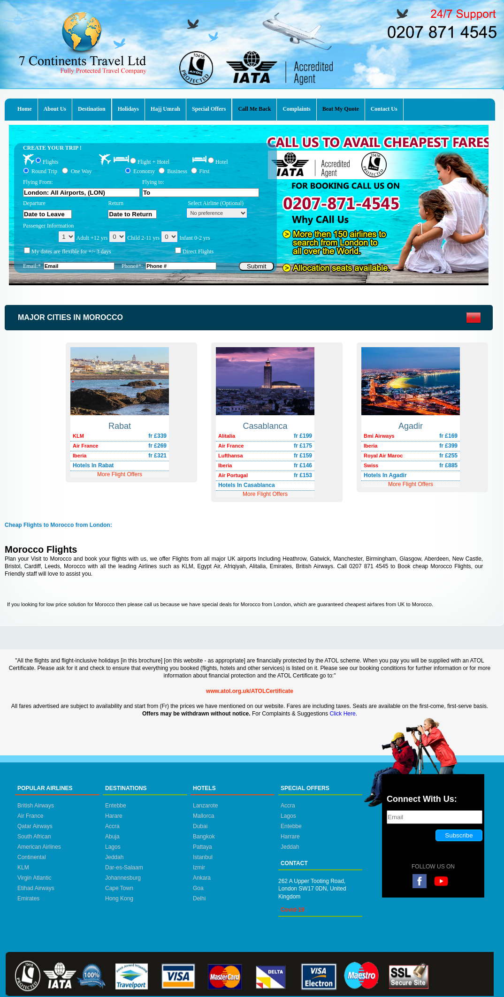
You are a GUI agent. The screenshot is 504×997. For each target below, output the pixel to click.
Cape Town (119, 888)
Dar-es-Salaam (124, 867)
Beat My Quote (340, 109)
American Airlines (39, 847)
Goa (198, 888)
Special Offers (209, 109)
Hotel (221, 161)
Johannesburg (123, 878)
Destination (92, 109)
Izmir (199, 867)
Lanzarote (205, 805)
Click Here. (343, 713)
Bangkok (204, 836)
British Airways (35, 805)
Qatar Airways (35, 826)
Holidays (128, 109)
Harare (113, 816)
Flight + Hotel (153, 162)
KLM (23, 867)
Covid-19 (293, 909)
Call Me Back (254, 109)
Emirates (28, 898)
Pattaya (202, 847)
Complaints (296, 109)
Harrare (290, 836)
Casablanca (265, 426)
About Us (55, 109)
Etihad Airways (35, 888)
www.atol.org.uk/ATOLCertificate (249, 691)
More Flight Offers (410, 484)
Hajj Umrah (165, 109)
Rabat (119, 426)
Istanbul (203, 857)
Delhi (199, 898)
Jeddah (114, 857)
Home (24, 109)
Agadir (410, 426)
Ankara (202, 878)
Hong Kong (119, 898)
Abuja (112, 836)
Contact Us (384, 109)
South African (34, 836)
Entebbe (115, 805)
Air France (30, 816)
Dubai (200, 826)
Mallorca (203, 816)
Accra (112, 826)
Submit (256, 266)
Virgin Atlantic (34, 878)
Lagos (113, 847)
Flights (50, 161)
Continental (31, 857)
